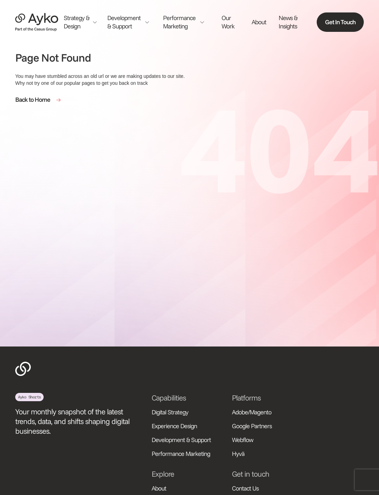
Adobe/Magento (251, 412)
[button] (83, 22)
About (259, 22)
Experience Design (174, 426)
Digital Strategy (170, 412)
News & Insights (288, 22)
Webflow (242, 440)
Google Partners (252, 426)
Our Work (228, 22)
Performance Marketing (181, 454)
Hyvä (238, 454)
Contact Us (245, 488)
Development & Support (181, 440)
